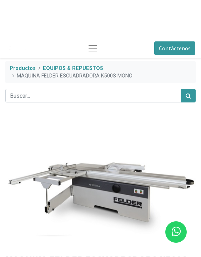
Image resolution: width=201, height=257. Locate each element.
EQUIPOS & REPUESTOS (73, 68)
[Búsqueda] (188, 95)
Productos (23, 68)
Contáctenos (175, 48)
